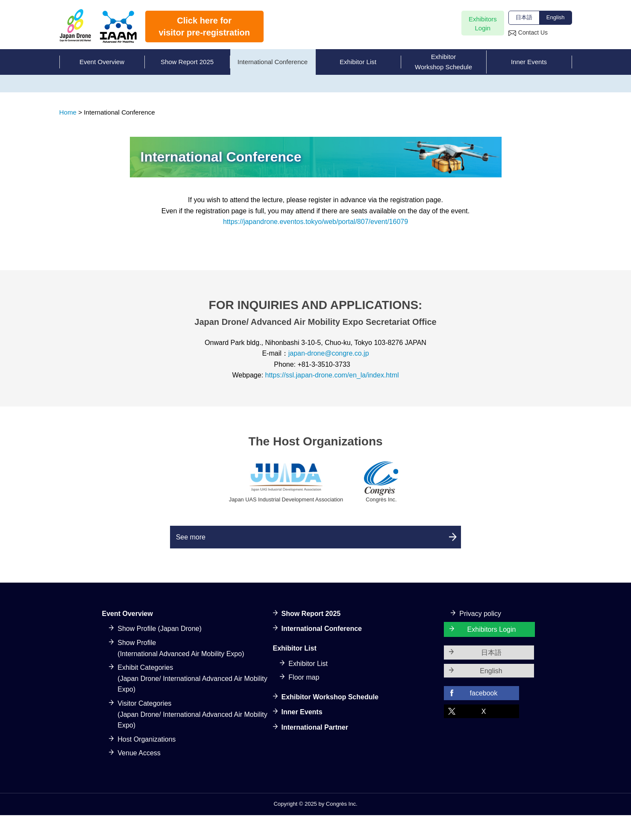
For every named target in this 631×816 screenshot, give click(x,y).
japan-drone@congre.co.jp (328, 353)
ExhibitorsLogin (483, 23)
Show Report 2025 (311, 614)
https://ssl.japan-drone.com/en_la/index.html (332, 375)
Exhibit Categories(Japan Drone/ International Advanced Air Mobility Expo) (192, 679)
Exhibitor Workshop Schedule (330, 697)
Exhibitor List (308, 664)
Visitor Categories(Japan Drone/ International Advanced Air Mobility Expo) (192, 715)
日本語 (524, 17)
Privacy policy (480, 614)
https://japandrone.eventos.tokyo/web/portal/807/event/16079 (315, 221)
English (555, 17)
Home (68, 112)
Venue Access (139, 754)
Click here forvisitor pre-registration (204, 26)
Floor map (303, 678)
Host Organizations (146, 740)
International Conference (322, 629)
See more (208, 537)
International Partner (315, 728)
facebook (484, 694)
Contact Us (533, 32)
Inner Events (302, 713)
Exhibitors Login (491, 630)
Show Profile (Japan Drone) (159, 629)
